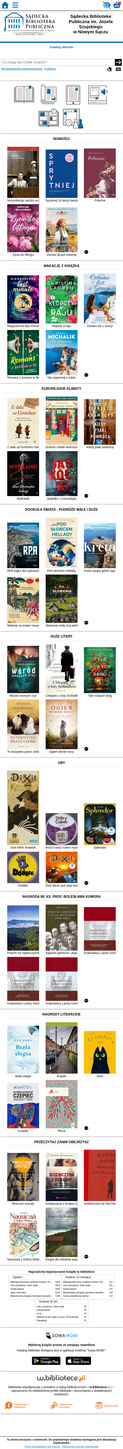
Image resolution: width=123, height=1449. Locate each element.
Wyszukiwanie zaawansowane (21, 68)
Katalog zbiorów (61, 47)
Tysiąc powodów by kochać (76, 1296)
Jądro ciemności (18, 1292)
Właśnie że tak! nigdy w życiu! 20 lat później (57, 1317)
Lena (39, 1313)
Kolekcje (50, 68)
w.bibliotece (99, 1387)
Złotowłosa (42, 1320)
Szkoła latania (17, 1289)
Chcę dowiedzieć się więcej (42, 1446)
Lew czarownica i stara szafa (24, 1285)
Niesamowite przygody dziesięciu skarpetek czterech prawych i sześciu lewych (47, 1296)
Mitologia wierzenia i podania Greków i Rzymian (33, 1282)
